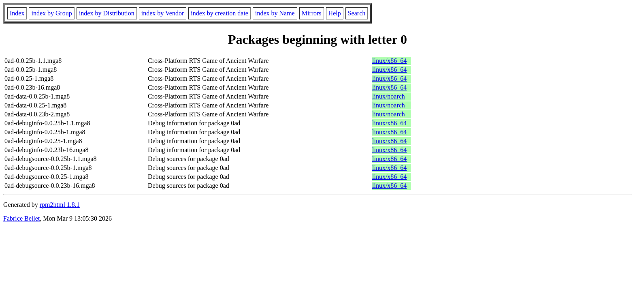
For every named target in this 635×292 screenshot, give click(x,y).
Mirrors (312, 13)
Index (17, 13)
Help (334, 13)
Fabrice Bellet (21, 218)
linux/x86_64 (389, 60)
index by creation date (219, 13)
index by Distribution (106, 13)
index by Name (275, 13)
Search (357, 13)
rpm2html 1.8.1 (60, 204)
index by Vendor (162, 13)
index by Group (51, 13)
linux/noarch (388, 96)
